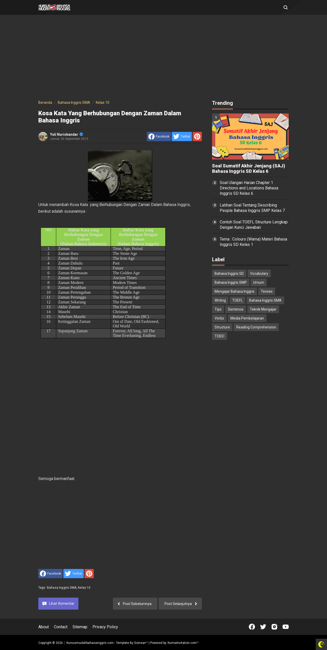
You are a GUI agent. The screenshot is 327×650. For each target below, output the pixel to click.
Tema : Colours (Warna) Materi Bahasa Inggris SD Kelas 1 (253, 242)
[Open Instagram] (274, 627)
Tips (218, 309)
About (43, 626)
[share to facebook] (159, 136)
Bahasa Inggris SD (229, 273)
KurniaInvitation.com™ (183, 643)
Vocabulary (259, 273)
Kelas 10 (84, 587)
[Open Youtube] (286, 627)
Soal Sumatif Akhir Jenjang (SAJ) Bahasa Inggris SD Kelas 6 (248, 168)
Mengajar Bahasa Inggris (234, 291)
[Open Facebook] (252, 627)
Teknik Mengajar (263, 309)
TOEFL (237, 300)
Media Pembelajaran (247, 318)
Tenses (267, 291)
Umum (258, 282)
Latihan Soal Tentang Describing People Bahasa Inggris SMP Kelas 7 (252, 208)
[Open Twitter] (263, 627)
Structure (222, 327)
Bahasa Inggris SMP (231, 282)
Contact (60, 626)
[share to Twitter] (182, 136)
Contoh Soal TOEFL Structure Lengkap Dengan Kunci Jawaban (254, 225)
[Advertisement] (163, 58)
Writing (220, 300)
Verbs (219, 318)
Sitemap (80, 626)
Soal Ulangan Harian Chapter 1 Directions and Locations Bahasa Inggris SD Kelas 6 (249, 188)
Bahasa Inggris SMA (61, 587)
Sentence (235, 309)
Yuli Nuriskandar (66, 134)
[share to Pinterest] (197, 136)
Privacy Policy (105, 626)
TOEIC (220, 336)
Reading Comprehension (256, 327)
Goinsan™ (141, 643)
